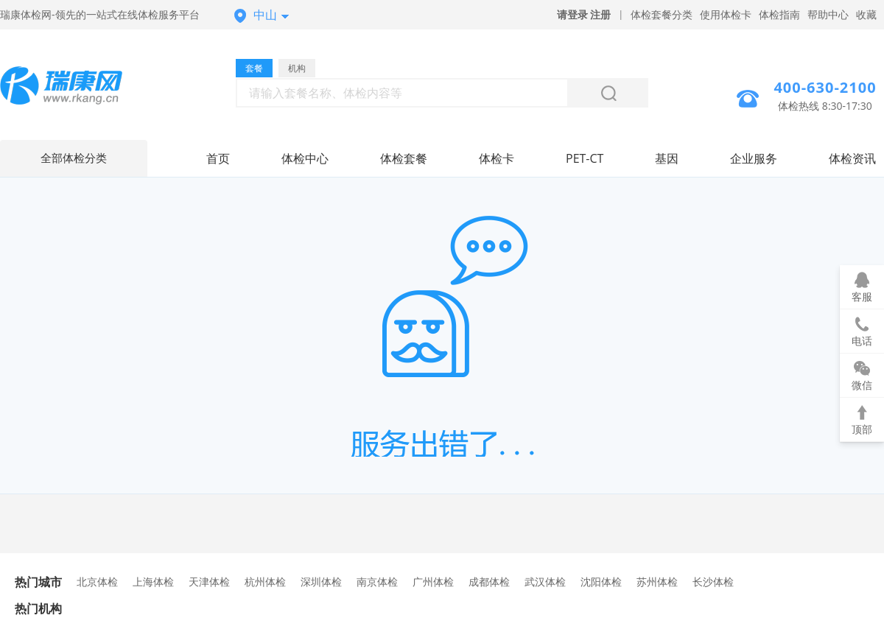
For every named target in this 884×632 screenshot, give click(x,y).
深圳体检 (321, 582)
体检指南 (779, 14)
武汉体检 (545, 582)
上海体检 (153, 582)
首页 (218, 158)
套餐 (254, 68)
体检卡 (496, 158)
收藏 (866, 14)
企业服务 (753, 158)
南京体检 (377, 582)
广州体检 (433, 582)
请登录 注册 (584, 14)
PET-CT (584, 158)
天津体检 (209, 582)
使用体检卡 (725, 14)
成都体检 (489, 582)
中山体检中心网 (73, 87)
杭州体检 (265, 582)
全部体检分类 (74, 158)
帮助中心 (828, 14)
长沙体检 (713, 582)
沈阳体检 (601, 582)
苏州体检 (657, 582)
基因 (666, 158)
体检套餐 (403, 158)
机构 (297, 68)
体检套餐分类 (661, 14)
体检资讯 (852, 158)
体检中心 (305, 158)
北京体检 (97, 582)
